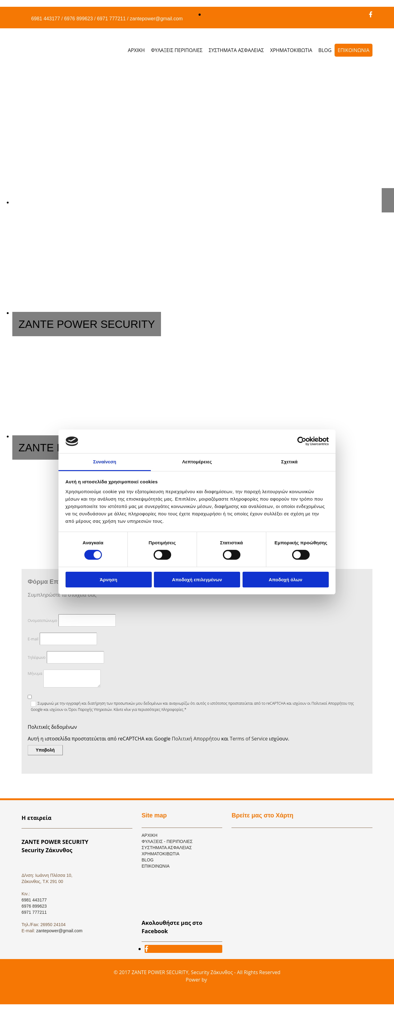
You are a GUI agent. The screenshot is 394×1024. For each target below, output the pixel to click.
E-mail (33, 639)
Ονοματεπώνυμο (42, 620)
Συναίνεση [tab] (104, 461)
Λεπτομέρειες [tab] (197, 461)
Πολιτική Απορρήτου (196, 738)
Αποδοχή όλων (285, 579)
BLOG (325, 50)
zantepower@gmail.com (156, 18)
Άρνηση (108, 579)
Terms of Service (249, 738)
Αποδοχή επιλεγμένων (197, 579)
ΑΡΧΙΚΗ (136, 50)
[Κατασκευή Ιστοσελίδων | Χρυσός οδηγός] (26, 996)
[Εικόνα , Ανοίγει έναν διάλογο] (203, 202)
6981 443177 (45, 18)
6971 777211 (111, 18)
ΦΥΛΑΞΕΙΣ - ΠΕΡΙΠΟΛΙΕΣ (167, 841)
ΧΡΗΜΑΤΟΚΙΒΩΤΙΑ (291, 50)
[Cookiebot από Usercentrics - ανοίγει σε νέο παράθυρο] (302, 441)
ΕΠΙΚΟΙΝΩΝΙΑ (353, 50)
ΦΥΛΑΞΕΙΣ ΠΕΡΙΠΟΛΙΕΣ (177, 50)
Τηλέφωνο (37, 657)
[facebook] (370, 14)
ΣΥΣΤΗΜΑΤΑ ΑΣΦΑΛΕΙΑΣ (236, 50)
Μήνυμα (35, 673)
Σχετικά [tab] (289, 461)
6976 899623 (78, 18)
